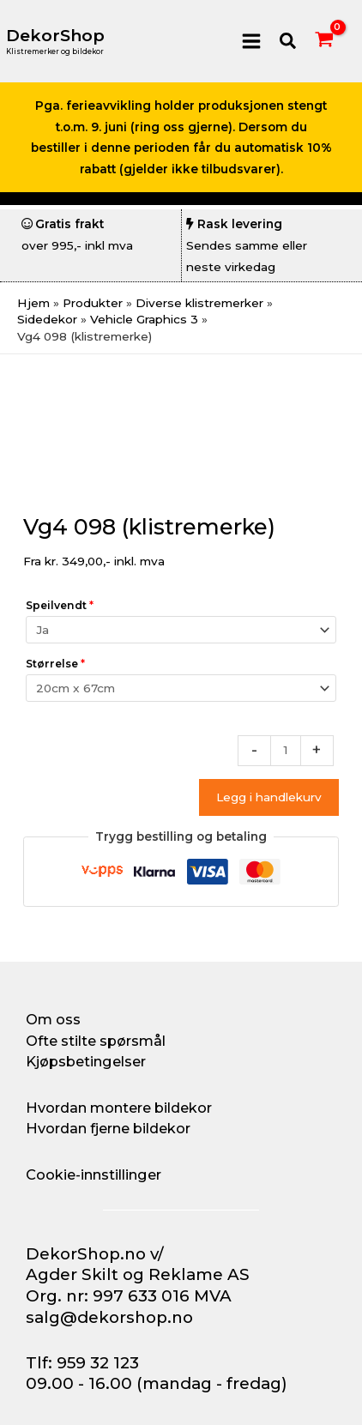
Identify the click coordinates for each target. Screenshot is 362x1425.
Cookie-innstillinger (93, 1174)
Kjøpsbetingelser (86, 1061)
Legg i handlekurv (269, 797)
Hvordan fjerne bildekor (108, 1128)
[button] (289, 41)
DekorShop (55, 35)
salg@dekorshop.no (109, 1317)
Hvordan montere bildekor (119, 1107)
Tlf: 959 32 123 (82, 1363)
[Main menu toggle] (250, 40)
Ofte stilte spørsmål (96, 1040)
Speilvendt (60, 605)
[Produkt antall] (285, 750)
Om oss (53, 1019)
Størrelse (55, 663)
